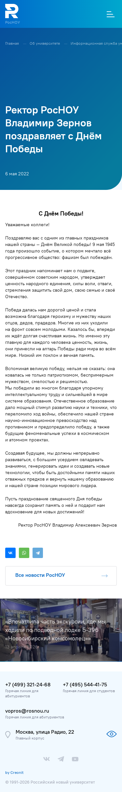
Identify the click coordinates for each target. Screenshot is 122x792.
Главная (12, 43)
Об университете (45, 43)
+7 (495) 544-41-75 (85, 684)
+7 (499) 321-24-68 (27, 684)
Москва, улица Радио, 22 (45, 731)
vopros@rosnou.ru (27, 710)
